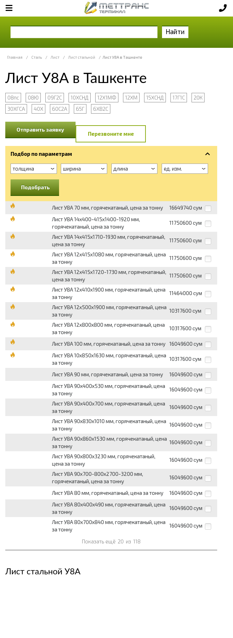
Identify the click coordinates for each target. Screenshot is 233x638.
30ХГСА (16, 109)
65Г (80, 109)
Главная (14, 57)
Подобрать (35, 187)
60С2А (59, 109)
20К (198, 97)
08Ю (33, 97)
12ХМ (131, 97)
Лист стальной (81, 57)
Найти (175, 31)
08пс (13, 97)
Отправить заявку (40, 129)
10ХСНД (80, 97)
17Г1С (179, 97)
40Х (38, 109)
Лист (55, 57)
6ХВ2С (100, 109)
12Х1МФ (106, 97)
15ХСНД (155, 97)
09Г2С (54, 97)
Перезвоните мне (111, 133)
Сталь (36, 57)
